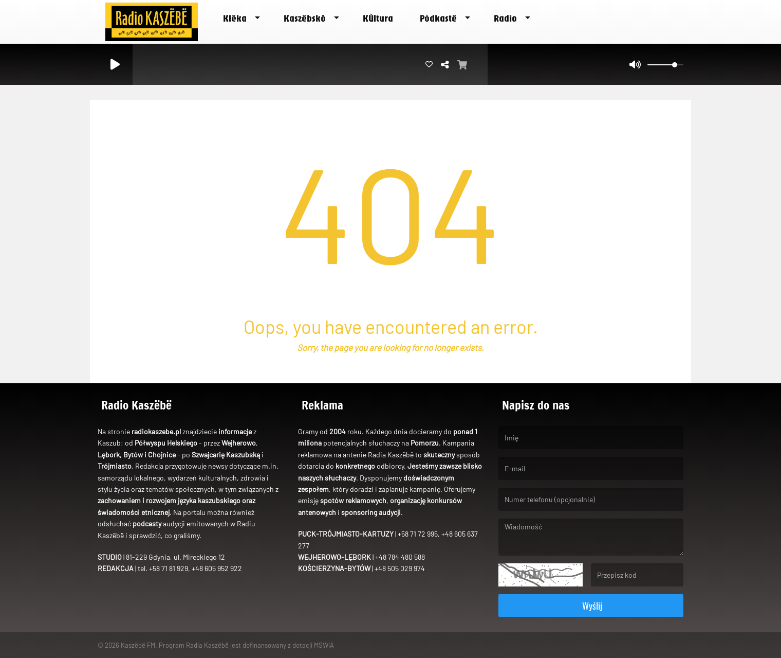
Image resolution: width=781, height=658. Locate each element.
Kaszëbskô (305, 18)
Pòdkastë (438, 18)
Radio (505, 18)
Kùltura (378, 18)
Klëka (235, 18)
